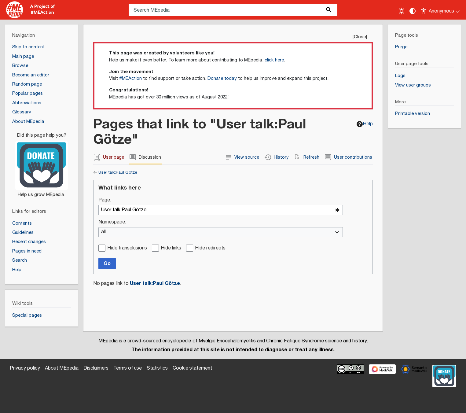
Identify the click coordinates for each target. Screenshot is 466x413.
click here (274, 60)
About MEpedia (62, 368)
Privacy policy (25, 368)
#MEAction (130, 78)
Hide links (171, 248)
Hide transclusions (127, 248)
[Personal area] (440, 10)
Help (365, 124)
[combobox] (220, 210)
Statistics (157, 368)
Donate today (222, 78)
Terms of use (127, 368)
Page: (104, 200)
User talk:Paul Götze (117, 172)
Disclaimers (95, 368)
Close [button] (360, 36)
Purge (401, 46)
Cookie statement (192, 368)
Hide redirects (210, 248)
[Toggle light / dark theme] (401, 11)
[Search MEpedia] (233, 10)
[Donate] (41, 162)
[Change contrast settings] (412, 11)
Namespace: (112, 222)
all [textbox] (103, 232)
